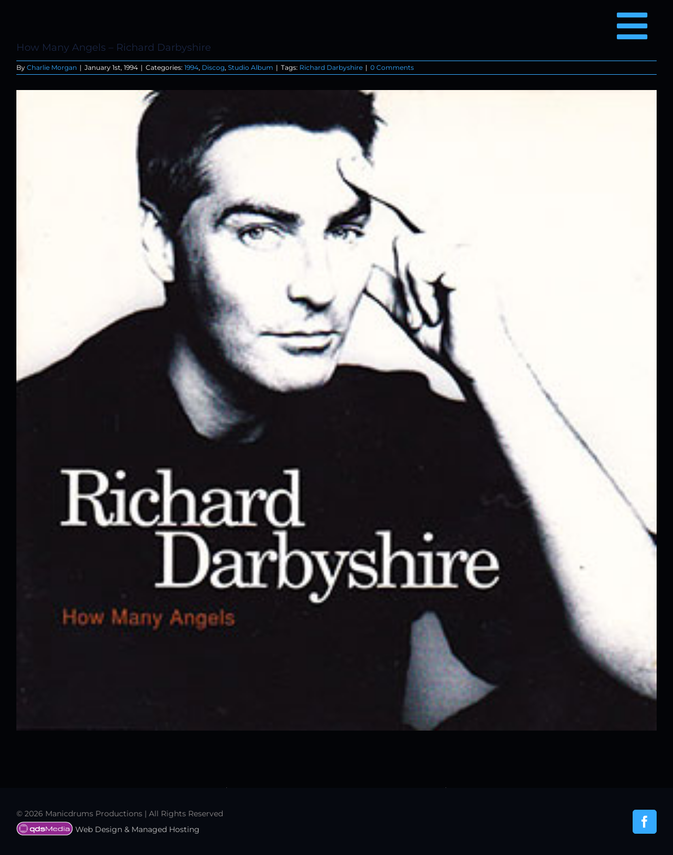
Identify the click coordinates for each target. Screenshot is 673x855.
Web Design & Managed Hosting (108, 829)
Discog (213, 67)
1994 (191, 67)
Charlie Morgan (52, 67)
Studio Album (250, 67)
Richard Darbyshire (331, 67)
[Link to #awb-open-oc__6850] (632, 25)
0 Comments (392, 67)
